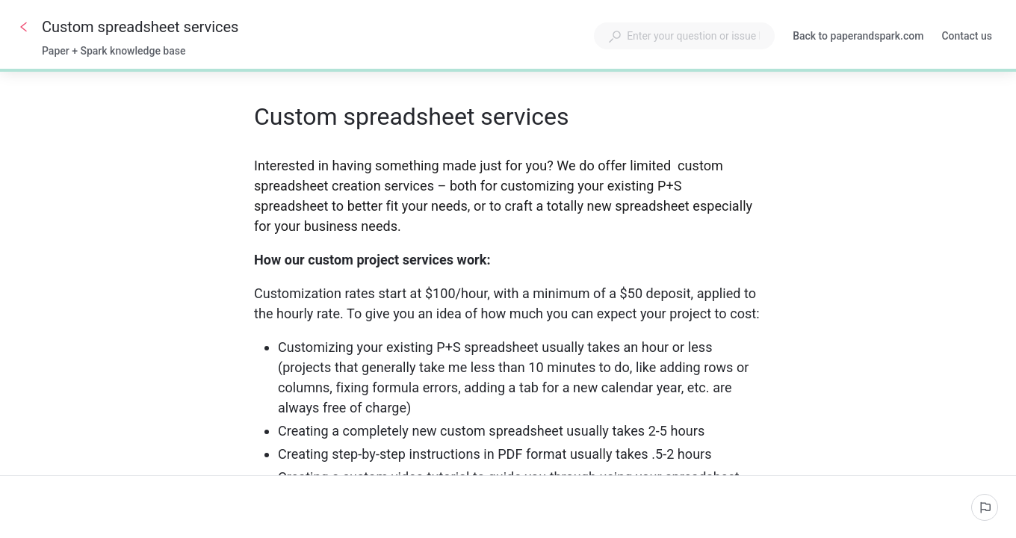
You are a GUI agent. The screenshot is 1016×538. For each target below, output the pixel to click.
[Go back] (24, 27)
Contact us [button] (966, 36)
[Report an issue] (984, 507)
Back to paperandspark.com (858, 37)
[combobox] (684, 35)
